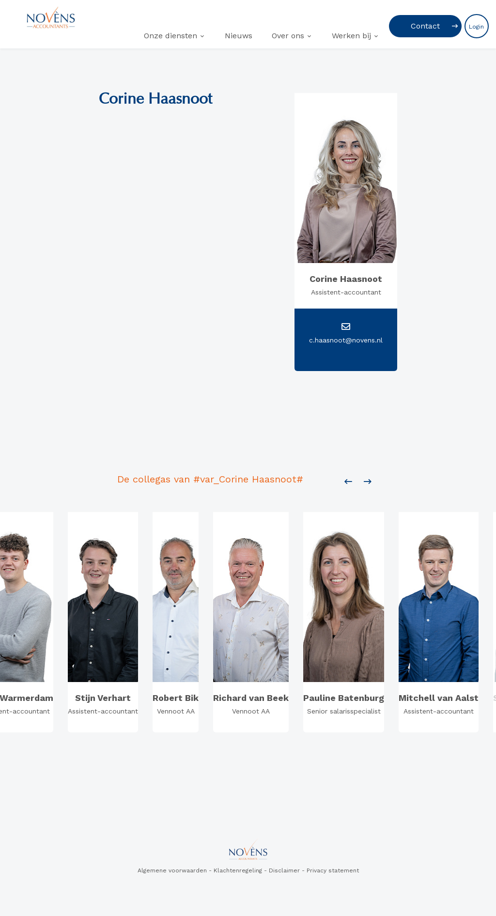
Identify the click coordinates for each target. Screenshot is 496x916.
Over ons (288, 35)
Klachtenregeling (238, 870)
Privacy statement (333, 870)
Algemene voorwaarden (172, 870)
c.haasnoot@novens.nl (346, 340)
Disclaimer (284, 870)
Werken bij (351, 35)
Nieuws (238, 35)
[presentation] (348, 482)
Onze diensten (170, 35)
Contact (425, 26)
